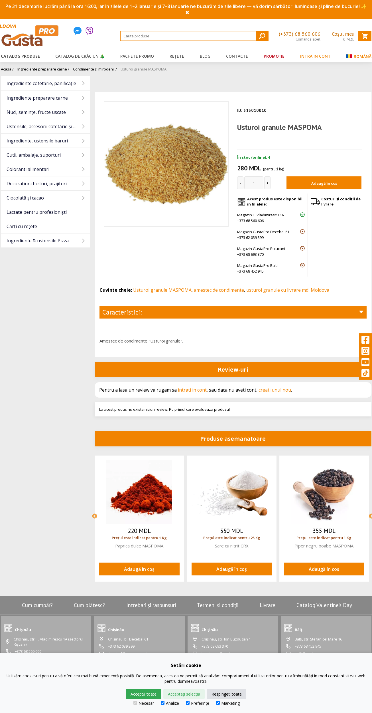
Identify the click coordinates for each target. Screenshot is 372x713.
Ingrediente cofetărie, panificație (41, 83)
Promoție (274, 56)
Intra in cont (315, 56)
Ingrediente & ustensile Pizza (38, 240)
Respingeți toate (227, 694)
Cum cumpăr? (37, 605)
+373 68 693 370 (250, 254)
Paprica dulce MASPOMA (139, 546)
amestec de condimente (219, 290)
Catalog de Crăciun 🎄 (80, 56)
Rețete (177, 56)
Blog (205, 56)
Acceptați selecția (184, 694)
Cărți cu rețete (22, 226)
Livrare (267, 605)
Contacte (237, 56)
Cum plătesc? (89, 605)
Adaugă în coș (324, 183)
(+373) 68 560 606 (299, 34)
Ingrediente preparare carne (37, 98)
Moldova (320, 290)
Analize (170, 703)
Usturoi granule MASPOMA (143, 69)
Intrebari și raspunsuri (151, 605)
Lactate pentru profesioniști (37, 212)
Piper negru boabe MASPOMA (323, 546)
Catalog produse (20, 56)
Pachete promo (137, 56)
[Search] (194, 36)
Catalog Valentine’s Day (324, 605)
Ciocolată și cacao (25, 198)
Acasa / (7, 69)
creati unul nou (275, 390)
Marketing (228, 703)
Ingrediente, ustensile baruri (37, 141)
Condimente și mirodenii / (95, 69)
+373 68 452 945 (250, 271)
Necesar (143, 703)
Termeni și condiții (217, 605)
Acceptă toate (143, 694)
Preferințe (197, 703)
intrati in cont (192, 390)
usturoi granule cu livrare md (277, 290)
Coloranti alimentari (28, 169)
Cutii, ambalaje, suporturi (34, 155)
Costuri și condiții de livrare (341, 201)
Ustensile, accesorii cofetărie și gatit (45, 126)
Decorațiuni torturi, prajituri (37, 183)
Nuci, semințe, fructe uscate (36, 112)
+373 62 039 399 (250, 237)
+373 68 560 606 (250, 220)
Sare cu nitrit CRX (232, 546)
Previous (94, 516)
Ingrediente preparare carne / (43, 69)
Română (358, 57)
